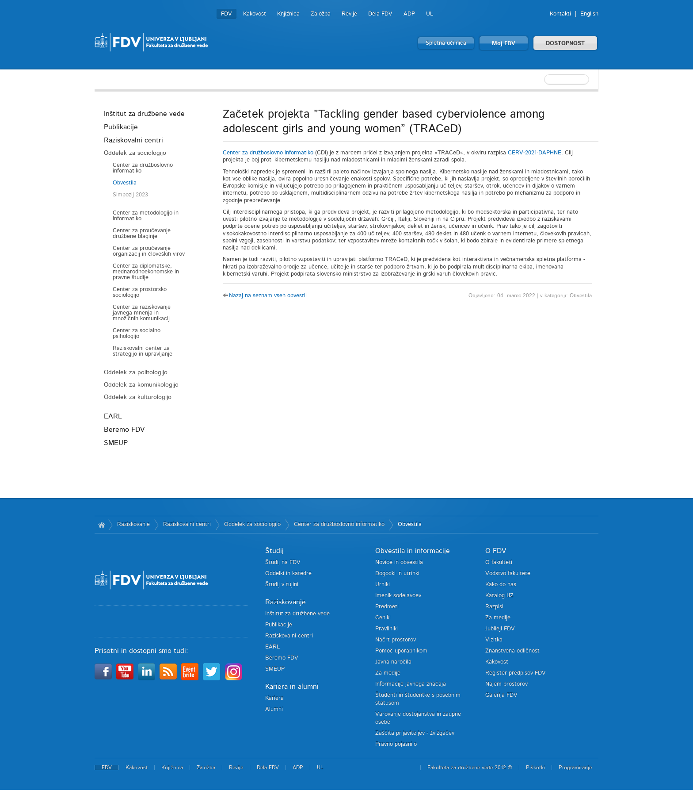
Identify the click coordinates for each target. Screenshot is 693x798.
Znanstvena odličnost (512, 651)
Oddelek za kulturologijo (137, 397)
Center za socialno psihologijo (136, 333)
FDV (226, 14)
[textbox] (541, 79)
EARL (113, 416)
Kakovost (254, 14)
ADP (409, 14)
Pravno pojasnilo (396, 744)
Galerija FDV (501, 695)
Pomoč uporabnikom (401, 651)
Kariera (274, 698)
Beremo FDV (124, 429)
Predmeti (387, 607)
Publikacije (121, 126)
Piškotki (535, 767)
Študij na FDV (283, 562)
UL (429, 14)
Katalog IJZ (499, 595)
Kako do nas (500, 584)
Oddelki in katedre (288, 573)
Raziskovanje (133, 524)
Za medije (387, 673)
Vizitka (494, 640)
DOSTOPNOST (565, 43)
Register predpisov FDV (515, 673)
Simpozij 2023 (130, 195)
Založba (321, 14)
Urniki (382, 584)
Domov (101, 524)
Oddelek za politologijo (136, 372)
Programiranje (575, 767)
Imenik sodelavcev (398, 595)
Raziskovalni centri (133, 140)
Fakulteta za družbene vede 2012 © (469, 767)
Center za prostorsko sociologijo (140, 292)
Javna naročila (393, 662)
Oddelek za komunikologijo (141, 385)
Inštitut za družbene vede (144, 113)
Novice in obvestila (399, 562)
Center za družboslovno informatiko (143, 168)
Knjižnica (288, 14)
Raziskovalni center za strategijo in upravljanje (142, 351)
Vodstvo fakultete (507, 573)
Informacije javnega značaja (410, 684)
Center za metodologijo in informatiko (146, 216)
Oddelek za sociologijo (135, 153)
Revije (349, 14)
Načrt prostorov (395, 640)
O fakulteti (498, 562)
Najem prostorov (506, 684)
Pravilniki (386, 629)
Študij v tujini (281, 584)
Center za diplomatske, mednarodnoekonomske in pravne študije (146, 271)
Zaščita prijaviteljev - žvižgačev (414, 733)
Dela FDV (380, 14)
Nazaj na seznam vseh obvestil (268, 296)
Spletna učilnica (446, 43)
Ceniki (383, 618)
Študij (274, 550)
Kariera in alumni (292, 686)
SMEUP (116, 442)
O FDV (495, 550)
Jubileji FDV (500, 629)
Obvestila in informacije (412, 550)
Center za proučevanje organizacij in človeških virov (149, 251)
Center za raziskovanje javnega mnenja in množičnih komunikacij (142, 313)
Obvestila (125, 183)
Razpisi (494, 607)
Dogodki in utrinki (397, 573)
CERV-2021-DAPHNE (534, 153)
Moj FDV (503, 43)
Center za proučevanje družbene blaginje (142, 233)
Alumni (274, 709)
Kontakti (560, 14)
